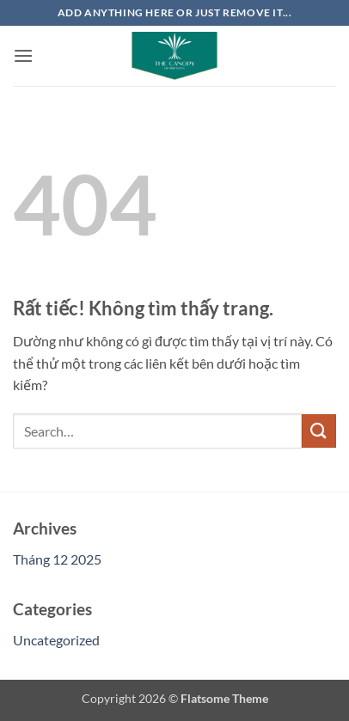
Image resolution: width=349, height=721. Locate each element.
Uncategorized (56, 640)
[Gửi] (319, 431)
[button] (23, 55)
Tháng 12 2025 (57, 559)
